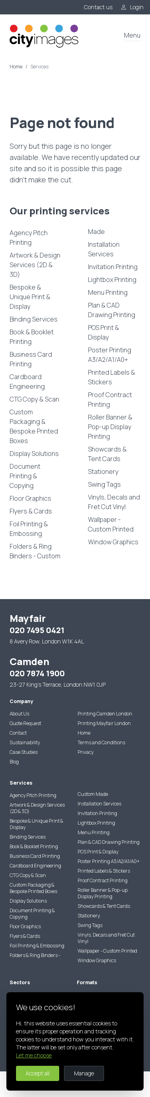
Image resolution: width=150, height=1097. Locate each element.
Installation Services (104, 249)
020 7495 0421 (37, 630)
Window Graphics (113, 542)
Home (16, 67)
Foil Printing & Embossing (29, 529)
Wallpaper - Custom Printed (111, 524)
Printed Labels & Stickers (111, 377)
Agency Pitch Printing (29, 237)
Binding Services (34, 319)
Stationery (103, 471)
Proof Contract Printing (110, 399)
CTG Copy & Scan (34, 399)
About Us (19, 713)
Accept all (38, 1073)
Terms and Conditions (101, 742)
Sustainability (25, 742)
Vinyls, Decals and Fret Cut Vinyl (114, 502)
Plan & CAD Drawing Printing (111, 310)
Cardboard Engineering (27, 381)
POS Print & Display (103, 332)
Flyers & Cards (31, 511)
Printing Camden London (105, 713)
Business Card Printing (31, 359)
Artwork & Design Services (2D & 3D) (35, 265)
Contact (18, 732)
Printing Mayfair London (104, 723)
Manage (84, 1073)
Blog (14, 761)
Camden (29, 661)
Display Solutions (34, 453)
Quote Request (25, 723)
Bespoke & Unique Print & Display (30, 297)
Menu (132, 35)
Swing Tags (104, 484)
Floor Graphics (30, 498)
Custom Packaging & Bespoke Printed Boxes (34, 426)
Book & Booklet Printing (32, 337)
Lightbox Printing (112, 279)
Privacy (86, 752)
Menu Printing (108, 292)
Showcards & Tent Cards (107, 454)
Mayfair (28, 618)
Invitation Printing (113, 266)
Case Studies (24, 752)
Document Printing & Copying (25, 476)
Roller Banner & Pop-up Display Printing (110, 427)
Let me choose (34, 1055)
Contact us (98, 7)
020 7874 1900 (37, 673)
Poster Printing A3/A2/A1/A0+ (109, 355)
